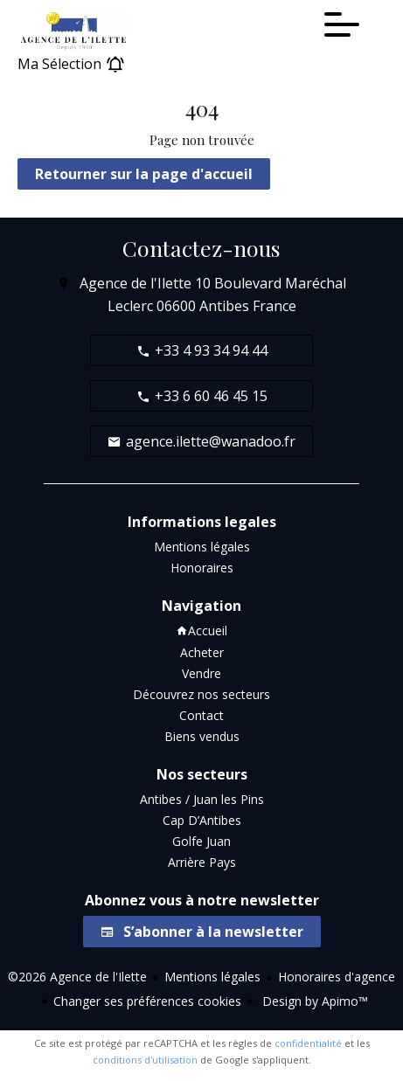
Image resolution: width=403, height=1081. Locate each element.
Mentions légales (212, 976)
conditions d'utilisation (145, 1059)
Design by (313, 1001)
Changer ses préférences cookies (147, 1001)
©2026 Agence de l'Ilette (77, 976)
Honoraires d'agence (336, 976)
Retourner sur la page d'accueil (144, 174)
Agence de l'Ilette (135, 283)
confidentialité (308, 1043)
